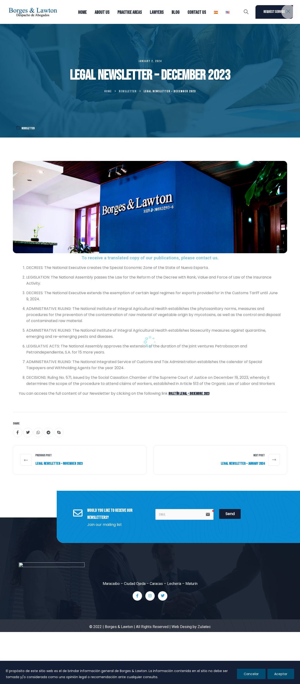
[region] (150, 672)
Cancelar (251, 674)
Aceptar (280, 674)
